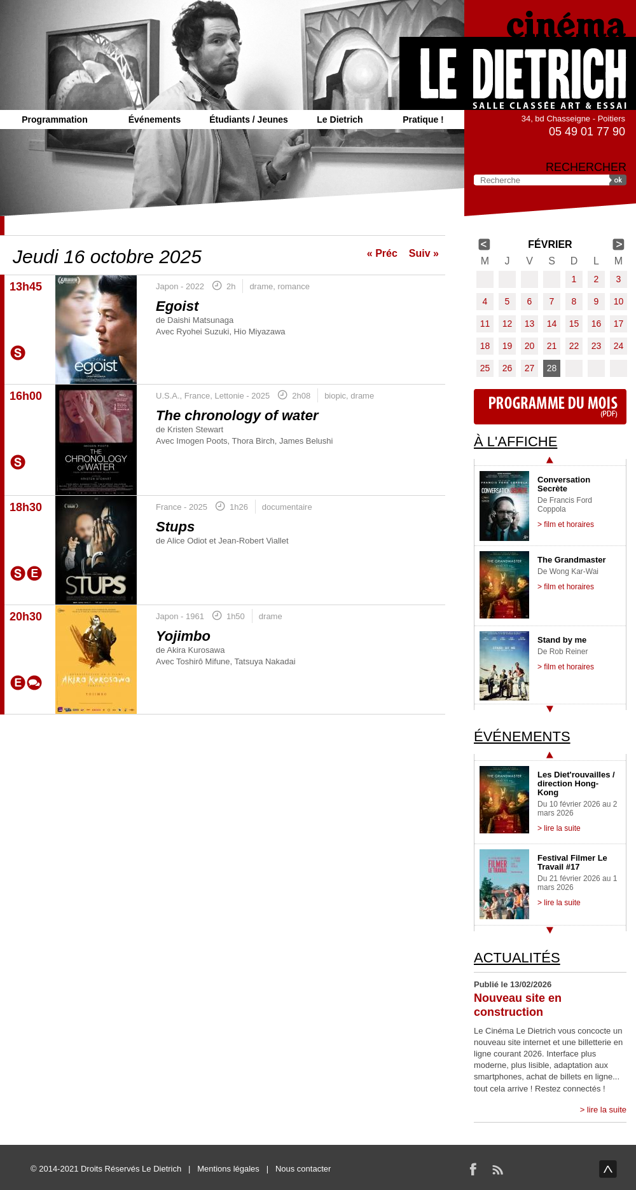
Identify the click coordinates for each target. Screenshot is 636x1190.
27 (530, 368)
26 (507, 368)
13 (530, 323)
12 (507, 323)
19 (507, 346)
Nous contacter (303, 1168)
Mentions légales (228, 1168)
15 (574, 323)
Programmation (54, 119)
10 (619, 301)
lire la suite (606, 1109)
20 (530, 346)
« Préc (382, 253)
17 (619, 323)
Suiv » (424, 253)
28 (552, 368)
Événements (154, 119)
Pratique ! (423, 119)
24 (619, 346)
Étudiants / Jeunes (248, 119)
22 (574, 346)
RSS (497, 1169)
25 (485, 368)
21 (552, 346)
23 (596, 346)
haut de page (608, 1169)
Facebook (473, 1169)
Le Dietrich (340, 119)
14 (552, 323)
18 (485, 346)
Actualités (517, 958)
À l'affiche (515, 441)
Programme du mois (550, 407)
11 (485, 323)
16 (596, 323)
